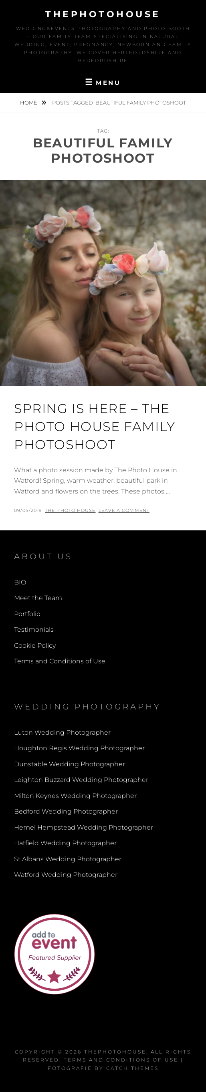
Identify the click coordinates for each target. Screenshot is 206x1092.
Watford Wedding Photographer (65, 874)
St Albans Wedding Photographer (67, 859)
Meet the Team (38, 598)
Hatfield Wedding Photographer (65, 843)
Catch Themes (132, 1068)
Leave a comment (124, 510)
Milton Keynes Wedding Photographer (75, 796)
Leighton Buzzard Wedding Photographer (81, 780)
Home (29, 102)
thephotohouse (103, 14)
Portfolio (27, 614)
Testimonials (34, 629)
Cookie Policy (35, 645)
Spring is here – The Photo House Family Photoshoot (95, 426)
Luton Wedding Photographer (62, 732)
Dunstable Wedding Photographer (69, 764)
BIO (20, 582)
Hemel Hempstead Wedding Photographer (83, 827)
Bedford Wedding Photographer (66, 811)
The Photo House (70, 510)
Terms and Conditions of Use (59, 661)
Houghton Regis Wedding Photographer (79, 748)
